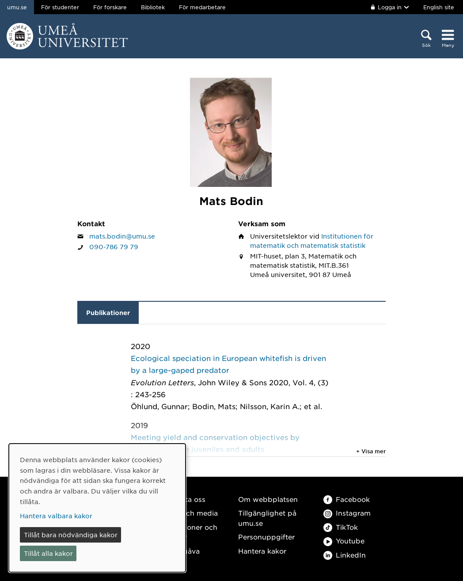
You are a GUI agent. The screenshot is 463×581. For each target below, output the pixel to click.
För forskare (110, 7)
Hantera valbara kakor (56, 516)
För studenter (60, 7)
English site (438, 7)
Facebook (346, 499)
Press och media (189, 513)
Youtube (343, 540)
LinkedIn (344, 555)
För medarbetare (202, 7)
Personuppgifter (266, 536)
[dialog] (97, 508)
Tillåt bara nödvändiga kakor (71, 535)
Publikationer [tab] (108, 312)
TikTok (340, 527)
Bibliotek (153, 7)
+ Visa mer (371, 451)
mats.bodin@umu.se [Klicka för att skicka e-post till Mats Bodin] (122, 236)
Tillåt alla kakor (48, 553)
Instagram (347, 513)
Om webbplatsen (268, 499)
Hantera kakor (262, 551)
